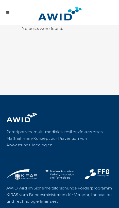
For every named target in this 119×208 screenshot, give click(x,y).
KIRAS (12, 194)
